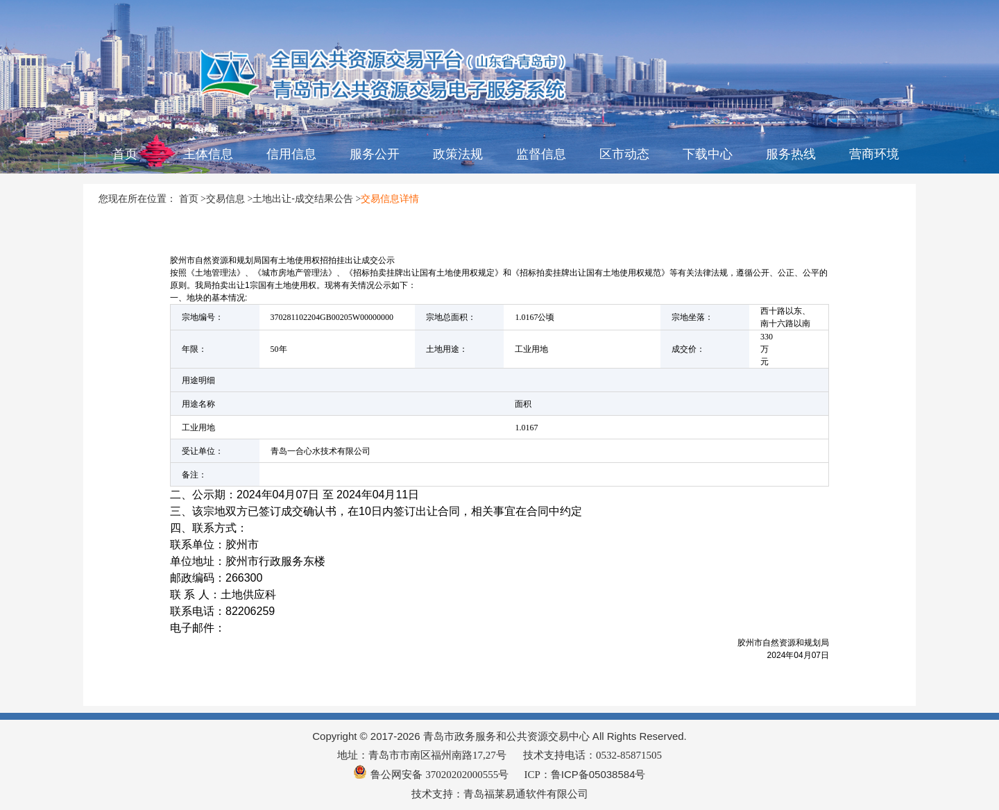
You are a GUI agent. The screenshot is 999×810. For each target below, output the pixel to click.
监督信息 (541, 154)
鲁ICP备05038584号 (598, 774)
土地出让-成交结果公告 (303, 198)
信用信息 (291, 154)
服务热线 (791, 154)
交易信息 (225, 198)
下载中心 (708, 154)
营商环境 (874, 154)
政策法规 (458, 154)
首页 (124, 154)
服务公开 (375, 154)
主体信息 (208, 154)
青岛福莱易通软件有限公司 (525, 794)
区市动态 (624, 154)
